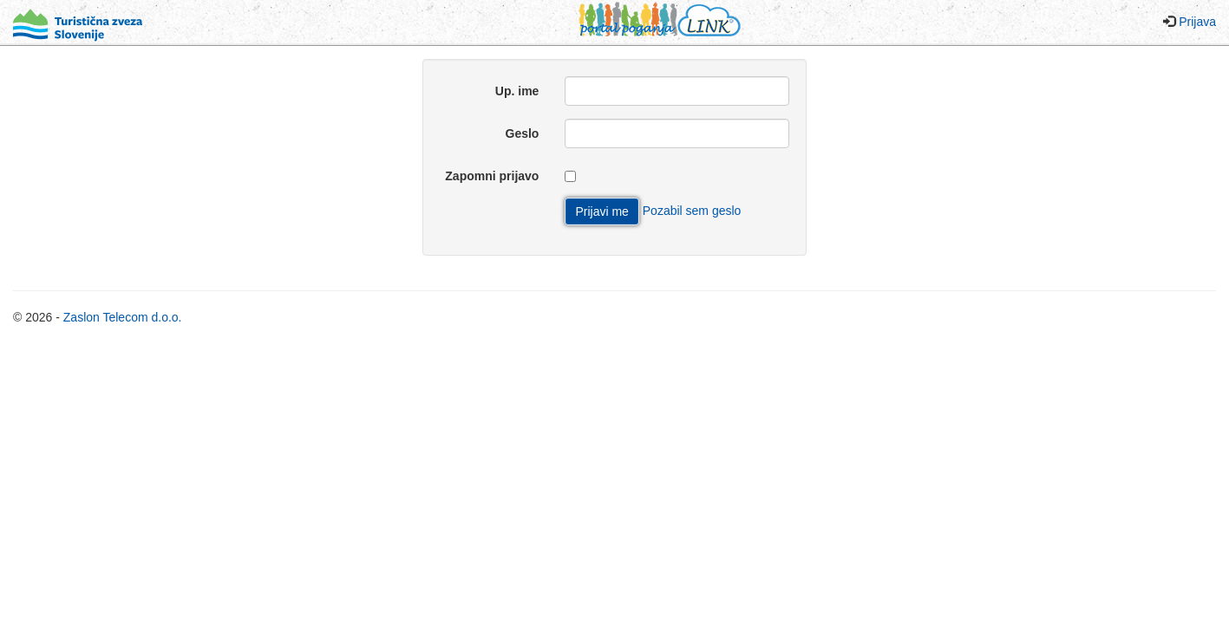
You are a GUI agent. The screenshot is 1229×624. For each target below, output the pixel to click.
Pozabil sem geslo (692, 211)
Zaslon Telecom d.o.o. (122, 317)
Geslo (522, 133)
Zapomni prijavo (492, 176)
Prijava (1197, 22)
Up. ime (517, 91)
